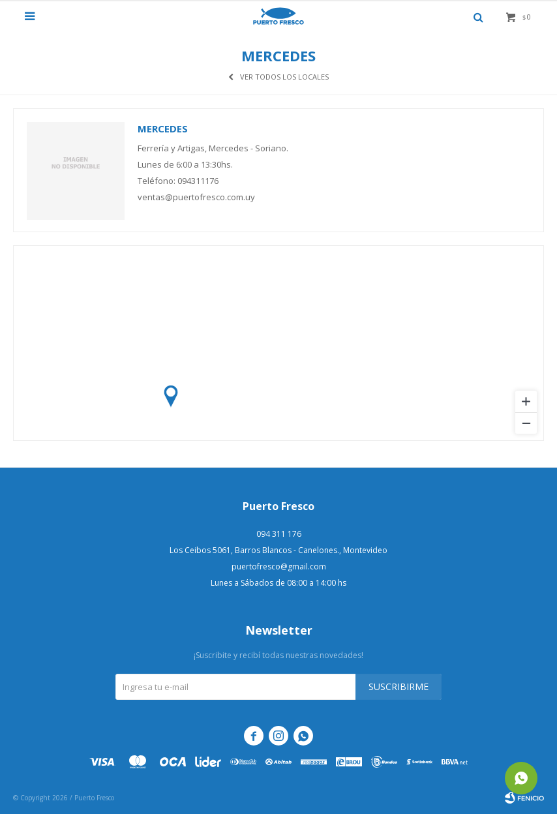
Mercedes (163, 128)
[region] (278, 343)
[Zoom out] (526, 423)
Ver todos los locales (284, 77)
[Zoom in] (526, 401)
